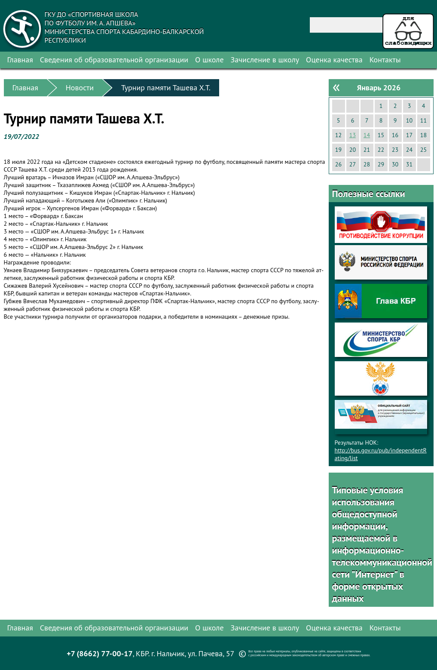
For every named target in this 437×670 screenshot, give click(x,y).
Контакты (385, 60)
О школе (209, 60)
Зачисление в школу (265, 60)
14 (367, 135)
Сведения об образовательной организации (114, 60)
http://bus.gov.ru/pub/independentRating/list (381, 454)
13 (352, 135)
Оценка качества (334, 60)
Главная (20, 60)
